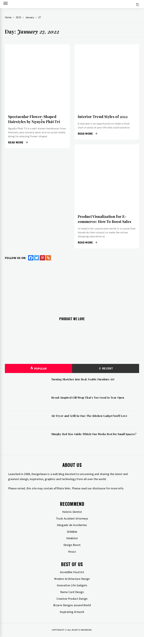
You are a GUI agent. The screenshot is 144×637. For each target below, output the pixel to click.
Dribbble (72, 532)
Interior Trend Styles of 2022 (103, 116)
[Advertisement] (72, 286)
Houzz (72, 551)
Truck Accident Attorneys (72, 518)
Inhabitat (72, 538)
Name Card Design (72, 592)
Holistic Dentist (72, 512)
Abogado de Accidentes (72, 525)
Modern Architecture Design (72, 579)
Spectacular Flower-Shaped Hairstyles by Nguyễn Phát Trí (34, 119)
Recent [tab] (105, 368)
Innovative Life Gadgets (72, 585)
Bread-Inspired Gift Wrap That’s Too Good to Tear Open (87, 397)
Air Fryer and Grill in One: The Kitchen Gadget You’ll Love (89, 415)
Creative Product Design (71, 598)
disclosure (99, 488)
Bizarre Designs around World (72, 605)
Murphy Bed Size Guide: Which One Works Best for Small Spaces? (93, 434)
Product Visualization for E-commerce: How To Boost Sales (104, 219)
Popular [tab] (38, 368)
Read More (18, 142)
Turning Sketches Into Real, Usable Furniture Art (82, 379)
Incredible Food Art (72, 572)
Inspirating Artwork (72, 612)
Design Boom (72, 545)
